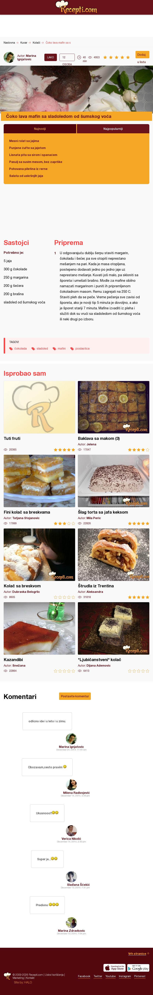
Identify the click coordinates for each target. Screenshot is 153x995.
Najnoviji (40, 128)
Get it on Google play (138, 968)
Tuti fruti (39, 416)
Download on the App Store (114, 968)
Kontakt (30, 977)
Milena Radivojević (76, 792)
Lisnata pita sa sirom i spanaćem (33, 154)
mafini (62, 348)
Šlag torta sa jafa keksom (113, 490)
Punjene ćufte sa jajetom (27, 147)
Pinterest (139, 976)
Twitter (98, 976)
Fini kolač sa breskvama (39, 490)
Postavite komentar (75, 696)
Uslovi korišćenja (54, 974)
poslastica (82, 348)
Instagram (125, 976)
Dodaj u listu (141, 55)
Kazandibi (39, 637)
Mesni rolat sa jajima (24, 141)
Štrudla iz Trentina (113, 563)
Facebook (84, 976)
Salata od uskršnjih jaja (26, 175)
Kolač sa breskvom (39, 563)
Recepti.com (76, 7)
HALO (28, 982)
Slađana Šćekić (78, 884)
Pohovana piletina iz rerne (28, 168)
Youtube (110, 976)
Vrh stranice (137, 953)
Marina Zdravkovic (71, 930)
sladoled (42, 348)
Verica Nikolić (71, 838)
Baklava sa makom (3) (113, 416)
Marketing (18, 977)
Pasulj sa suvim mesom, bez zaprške (35, 161)
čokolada (20, 348)
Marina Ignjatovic (26, 57)
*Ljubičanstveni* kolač (113, 637)
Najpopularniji (113, 128)
